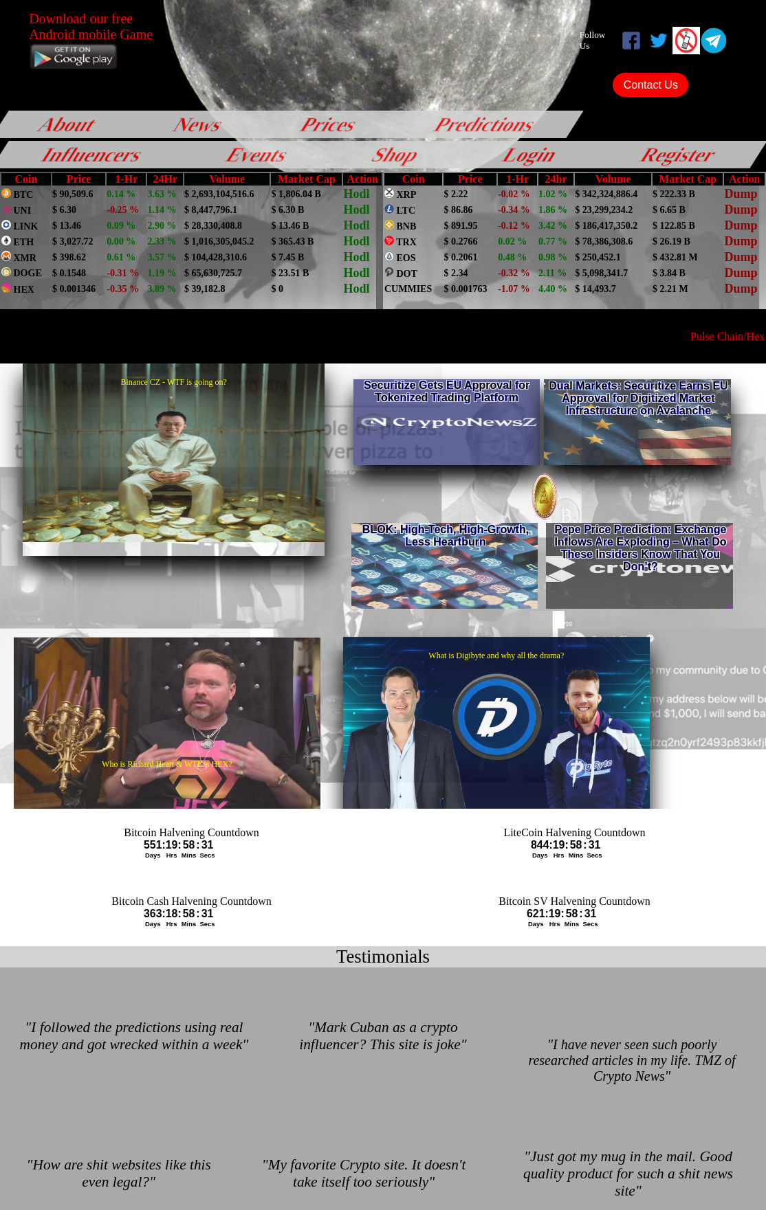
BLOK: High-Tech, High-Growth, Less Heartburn (445, 536)
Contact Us (651, 85)
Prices (329, 124)
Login (531, 155)
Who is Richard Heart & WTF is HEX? (167, 764)
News (199, 124)
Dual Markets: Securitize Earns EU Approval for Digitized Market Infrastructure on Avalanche (638, 398)
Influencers (93, 155)
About (68, 124)
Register (679, 155)
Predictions (485, 124)
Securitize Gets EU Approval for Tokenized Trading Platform (446, 391)
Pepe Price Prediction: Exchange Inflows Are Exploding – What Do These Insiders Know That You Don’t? (640, 548)
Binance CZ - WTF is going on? (173, 382)
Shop (396, 155)
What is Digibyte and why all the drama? (496, 655)
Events (257, 155)
